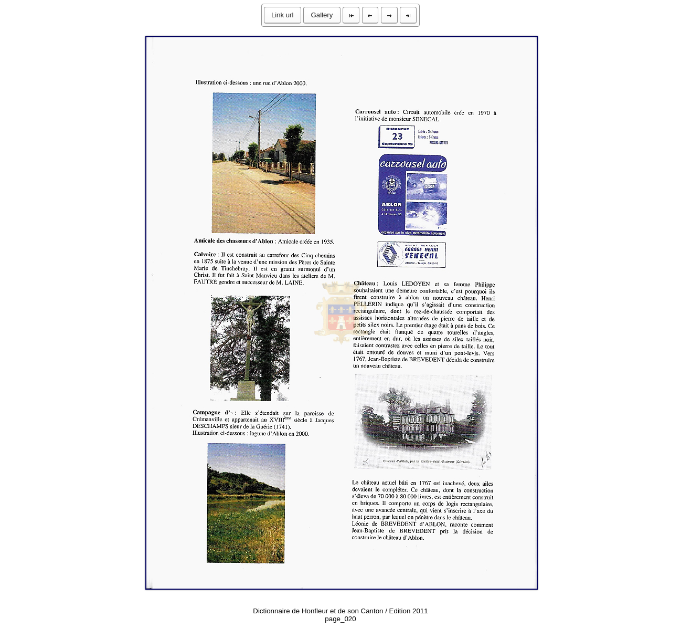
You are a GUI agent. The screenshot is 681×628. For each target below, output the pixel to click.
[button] (282, 15)
